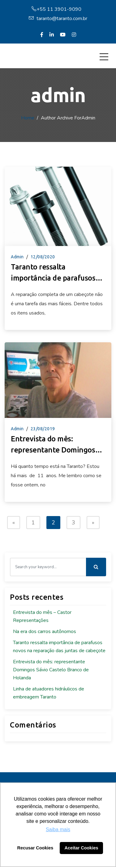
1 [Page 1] (33, 522)
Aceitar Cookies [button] (81, 847)
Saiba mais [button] (58, 829)
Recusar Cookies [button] (35, 847)
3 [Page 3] (73, 522)
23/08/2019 (43, 428)
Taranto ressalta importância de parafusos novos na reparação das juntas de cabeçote (53, 273)
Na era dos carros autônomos (44, 631)
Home (27, 118)
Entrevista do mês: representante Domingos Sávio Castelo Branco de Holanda (53, 445)
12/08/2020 (43, 256)
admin (17, 256)
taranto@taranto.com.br (58, 18)
